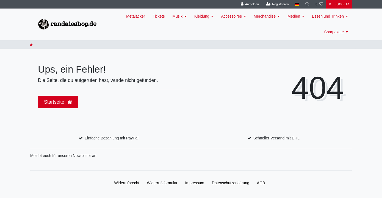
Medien (293, 16)
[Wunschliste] (319, 4)
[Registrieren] (276, 4)
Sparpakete (334, 32)
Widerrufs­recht (126, 183)
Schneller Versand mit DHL (276, 138)
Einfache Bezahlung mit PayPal (111, 138)
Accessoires (231, 16)
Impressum (194, 183)
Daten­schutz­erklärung (230, 183)
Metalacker (135, 16)
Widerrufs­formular (162, 183)
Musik (177, 16)
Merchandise (265, 16)
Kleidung (201, 16)
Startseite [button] (58, 102)
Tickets (159, 16)
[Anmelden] (249, 4)
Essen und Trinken (328, 16)
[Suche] (307, 4)
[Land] (296, 4)
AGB (261, 183)
